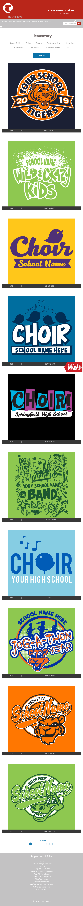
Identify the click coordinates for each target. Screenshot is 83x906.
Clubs (28, 43)
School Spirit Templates (41, 877)
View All (41, 56)
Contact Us (47, 21)
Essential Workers (53, 47)
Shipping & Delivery (42, 869)
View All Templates (41, 874)
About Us (40, 21)
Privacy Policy (41, 889)
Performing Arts (53, 43)
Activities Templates (41, 887)
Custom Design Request (15, 21)
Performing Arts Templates (41, 884)
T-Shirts (4, 21)
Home (41, 861)
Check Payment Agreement (41, 871)
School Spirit (15, 43)
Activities (69, 43)
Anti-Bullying (19, 47)
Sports (39, 43)
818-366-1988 (15, 17)
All (68, 47)
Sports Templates (41, 882)
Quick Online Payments (30, 21)
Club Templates (41, 879)
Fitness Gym (36, 47)
